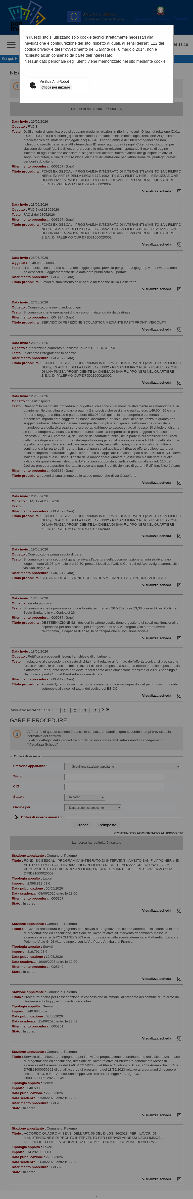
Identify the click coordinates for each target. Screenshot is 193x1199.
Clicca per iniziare (55, 87)
